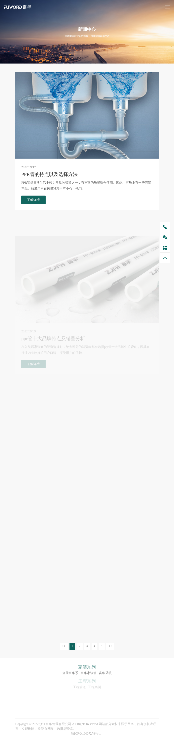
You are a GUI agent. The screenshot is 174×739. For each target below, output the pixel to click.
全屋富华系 (70, 673)
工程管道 (79, 687)
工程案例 (94, 687)
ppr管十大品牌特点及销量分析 (53, 343)
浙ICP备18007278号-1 (86, 733)
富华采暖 (105, 673)
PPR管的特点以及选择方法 (49, 175)
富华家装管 (89, 673)
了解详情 (33, 200)
